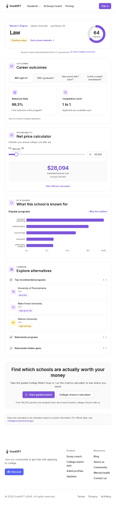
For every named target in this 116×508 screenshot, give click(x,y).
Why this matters (98, 211)
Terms (81, 496)
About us (99, 461)
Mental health (102, 472)
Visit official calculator (58, 186)
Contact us (100, 478)
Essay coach (74, 456)
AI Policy (106, 496)
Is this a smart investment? (94, 78)
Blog (96, 456)
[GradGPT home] (13, 6)
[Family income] (98, 154)
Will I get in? (21, 78)
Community (100, 467)
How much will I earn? (70, 78)
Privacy (93, 496)
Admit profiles (75, 470)
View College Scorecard (82, 52)
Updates (72, 476)
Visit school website (42, 40)
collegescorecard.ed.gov (20, 421)
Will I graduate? (45, 78)
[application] (58, 235)
